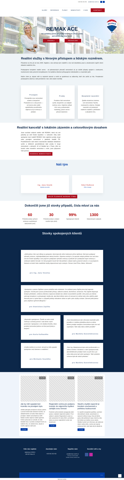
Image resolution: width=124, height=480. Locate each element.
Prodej (51, 40)
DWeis (101, 474)
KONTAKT (98, 10)
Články (65, 10)
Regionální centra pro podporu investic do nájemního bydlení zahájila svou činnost (62, 406)
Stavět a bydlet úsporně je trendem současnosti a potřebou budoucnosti (88, 406)
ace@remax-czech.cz (93, 1)
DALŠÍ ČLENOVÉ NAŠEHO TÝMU (62, 196)
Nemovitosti (75, 10)
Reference (54, 10)
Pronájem (73, 40)
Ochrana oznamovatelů (72, 455)
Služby (44, 10)
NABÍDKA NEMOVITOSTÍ (40, 153)
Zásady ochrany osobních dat (72, 457)
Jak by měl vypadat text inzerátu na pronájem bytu (32, 405)
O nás (86, 10)
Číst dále (24, 429)
